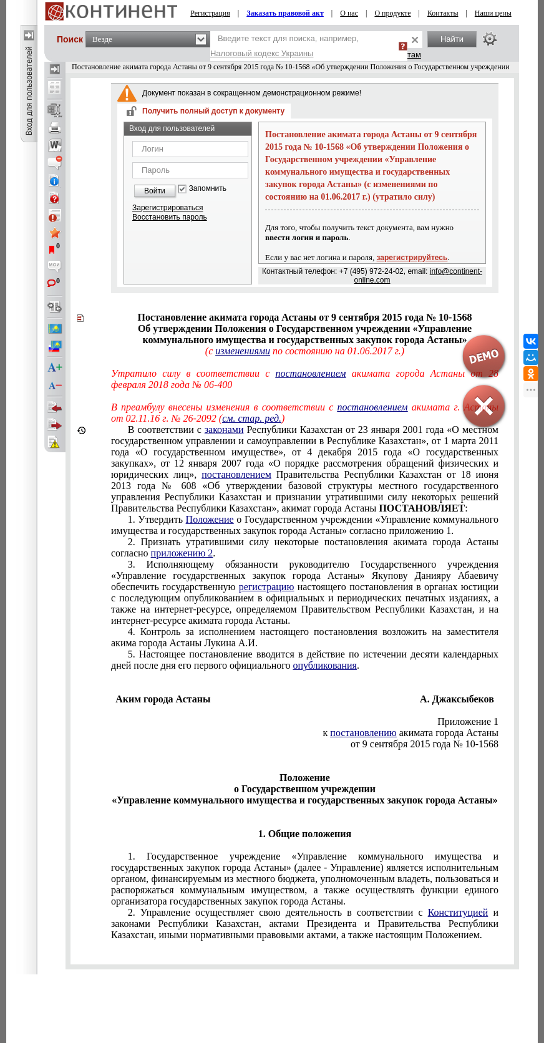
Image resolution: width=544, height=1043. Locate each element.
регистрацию (266, 586)
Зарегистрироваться (167, 207)
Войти (154, 191)
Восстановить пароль (169, 217)
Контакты (443, 13)
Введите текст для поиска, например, (284, 46)
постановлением (310, 373)
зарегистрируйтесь (412, 257)
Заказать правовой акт (285, 13)
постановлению (363, 732)
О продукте (392, 13)
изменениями (242, 351)
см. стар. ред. (251, 418)
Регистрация (210, 13)
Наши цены (493, 13)
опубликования (325, 665)
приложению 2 (182, 553)
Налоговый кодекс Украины (262, 53)
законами (224, 429)
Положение (210, 519)
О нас (349, 13)
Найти (452, 39)
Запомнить (207, 189)
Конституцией (458, 912)
